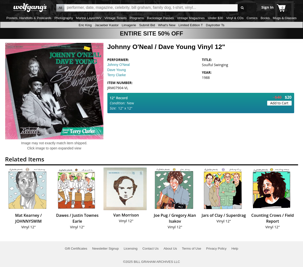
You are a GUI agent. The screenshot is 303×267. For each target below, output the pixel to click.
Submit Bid (147, 25)
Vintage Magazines (191, 18)
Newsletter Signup (105, 248)
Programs (137, 18)
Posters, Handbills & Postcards (28, 18)
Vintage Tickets (115, 18)
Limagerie (129, 25)
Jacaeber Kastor (107, 25)
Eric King (85, 25)
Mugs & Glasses (285, 18)
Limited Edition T (190, 25)
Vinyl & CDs (235, 18)
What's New (166, 25)
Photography (64, 18)
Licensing (130, 248)
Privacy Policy (216, 248)
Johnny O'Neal (118, 65)
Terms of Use (191, 248)
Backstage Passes (160, 18)
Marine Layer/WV (88, 18)
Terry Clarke (116, 75)
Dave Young (116, 70)
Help (234, 248)
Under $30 (215, 18)
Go (242, 8)
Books (265, 18)
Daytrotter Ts (215, 25)
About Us (170, 248)
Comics (252, 18)
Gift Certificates (76, 248)
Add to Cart (279, 103)
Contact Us (150, 248)
